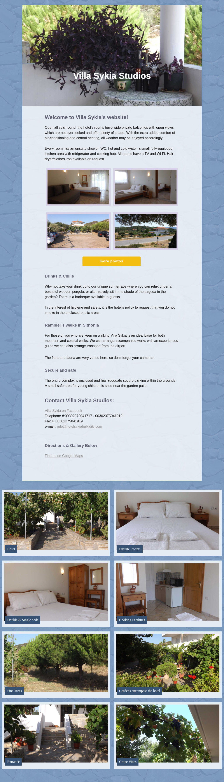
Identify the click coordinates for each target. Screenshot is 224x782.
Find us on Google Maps (64, 456)
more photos (111, 261)
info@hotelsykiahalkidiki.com (79, 426)
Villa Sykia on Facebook (63, 411)
